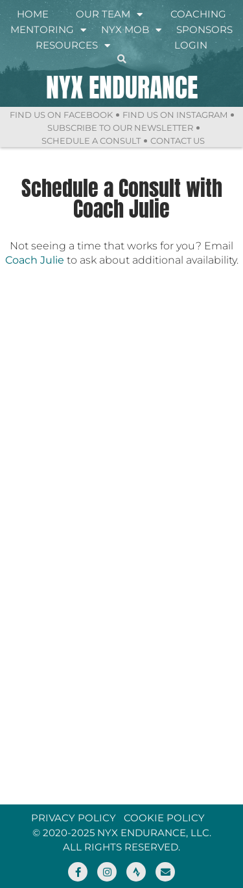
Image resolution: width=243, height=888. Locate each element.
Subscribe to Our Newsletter (120, 127)
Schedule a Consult (91, 140)
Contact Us (177, 140)
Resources (73, 45)
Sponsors (204, 29)
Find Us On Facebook (61, 114)
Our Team (109, 14)
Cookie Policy (164, 818)
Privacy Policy (73, 818)
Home (33, 14)
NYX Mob (131, 30)
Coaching (198, 14)
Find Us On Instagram (174, 114)
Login (190, 45)
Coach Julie (34, 260)
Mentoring (48, 30)
